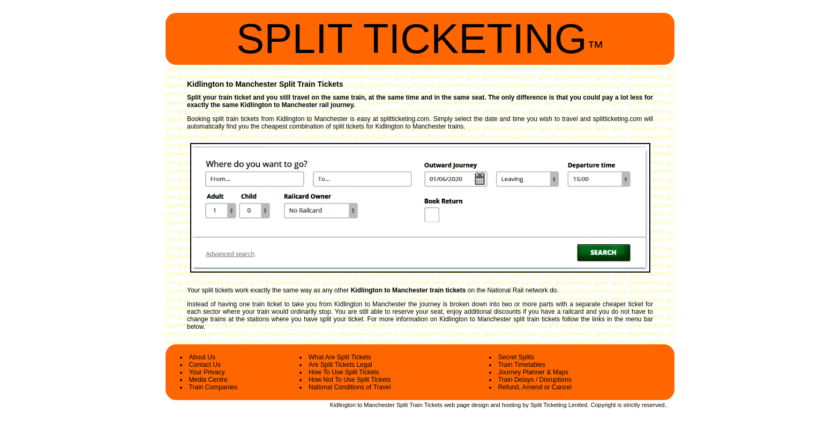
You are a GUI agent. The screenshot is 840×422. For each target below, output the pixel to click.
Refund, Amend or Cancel (535, 387)
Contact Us (205, 364)
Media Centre (208, 379)
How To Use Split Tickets (344, 372)
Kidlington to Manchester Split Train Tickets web (392, 405)
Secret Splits (516, 357)
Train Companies (213, 387)
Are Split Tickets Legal (340, 364)
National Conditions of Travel (350, 387)
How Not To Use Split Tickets (350, 379)
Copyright (603, 405)
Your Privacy (207, 372)
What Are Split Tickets (340, 357)
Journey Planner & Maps (533, 372)
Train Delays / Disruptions (535, 379)
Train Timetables (521, 364)
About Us (202, 357)
